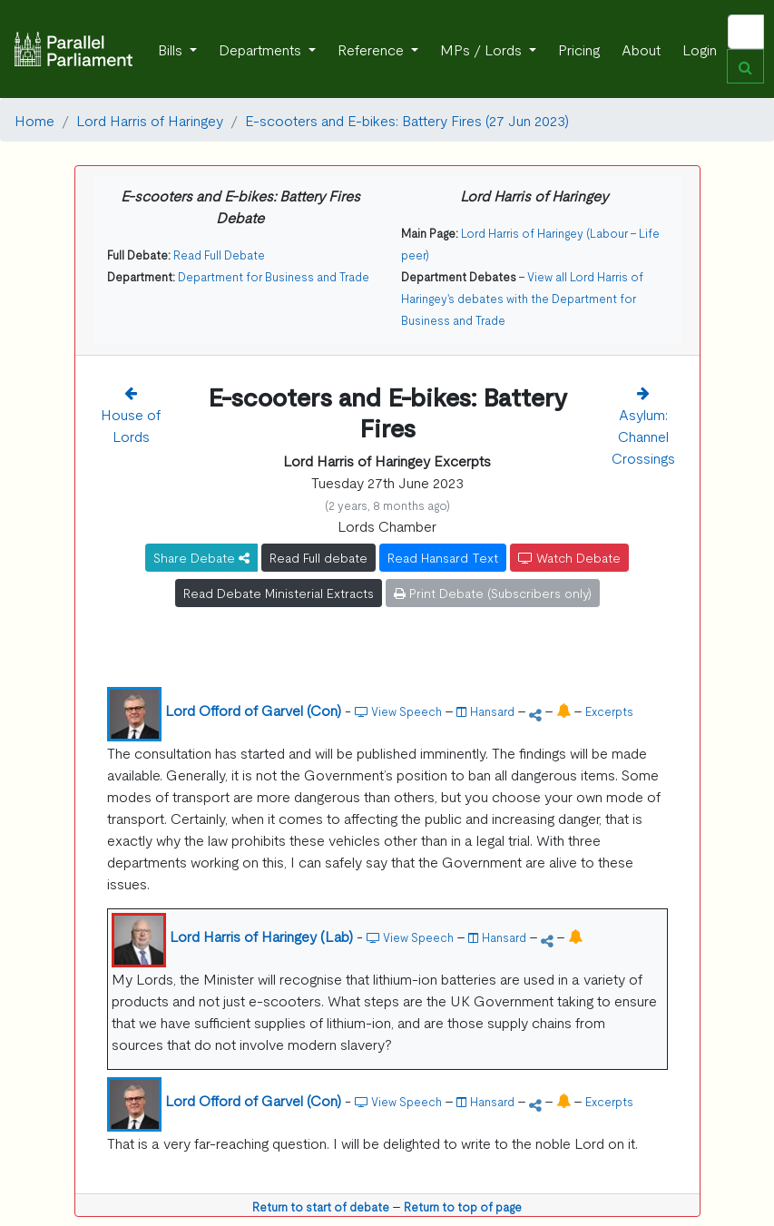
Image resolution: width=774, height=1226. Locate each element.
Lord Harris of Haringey (149, 120)
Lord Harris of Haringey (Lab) (261, 936)
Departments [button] (262, 49)
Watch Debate (569, 557)
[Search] (746, 32)
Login (699, 49)
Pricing (579, 49)
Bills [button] (172, 49)
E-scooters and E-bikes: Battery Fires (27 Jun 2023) (407, 120)
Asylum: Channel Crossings (643, 435)
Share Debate (201, 557)
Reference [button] (372, 49)
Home (34, 120)
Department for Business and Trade (273, 276)
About (641, 49)
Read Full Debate (219, 254)
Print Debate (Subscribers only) (493, 593)
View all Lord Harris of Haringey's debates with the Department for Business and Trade (522, 298)
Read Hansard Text (442, 557)
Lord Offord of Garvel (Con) (253, 710)
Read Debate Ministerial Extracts (278, 593)
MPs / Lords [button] (482, 49)
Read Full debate (318, 557)
